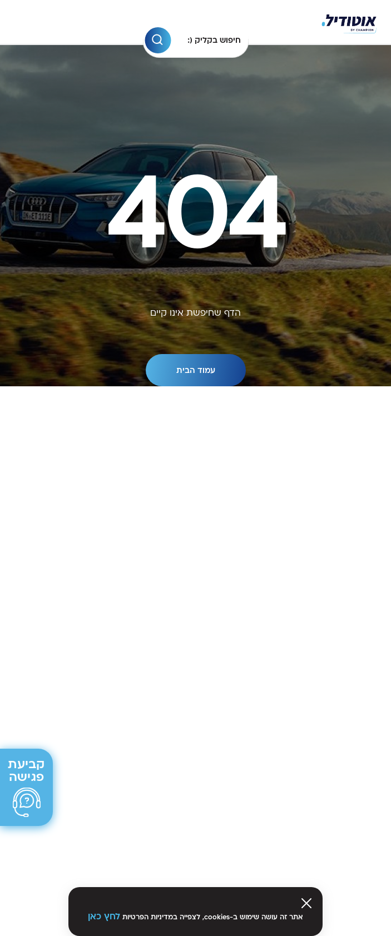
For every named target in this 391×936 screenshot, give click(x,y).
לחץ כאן (104, 916)
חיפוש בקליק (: (214, 40)
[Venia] (348, 22)
